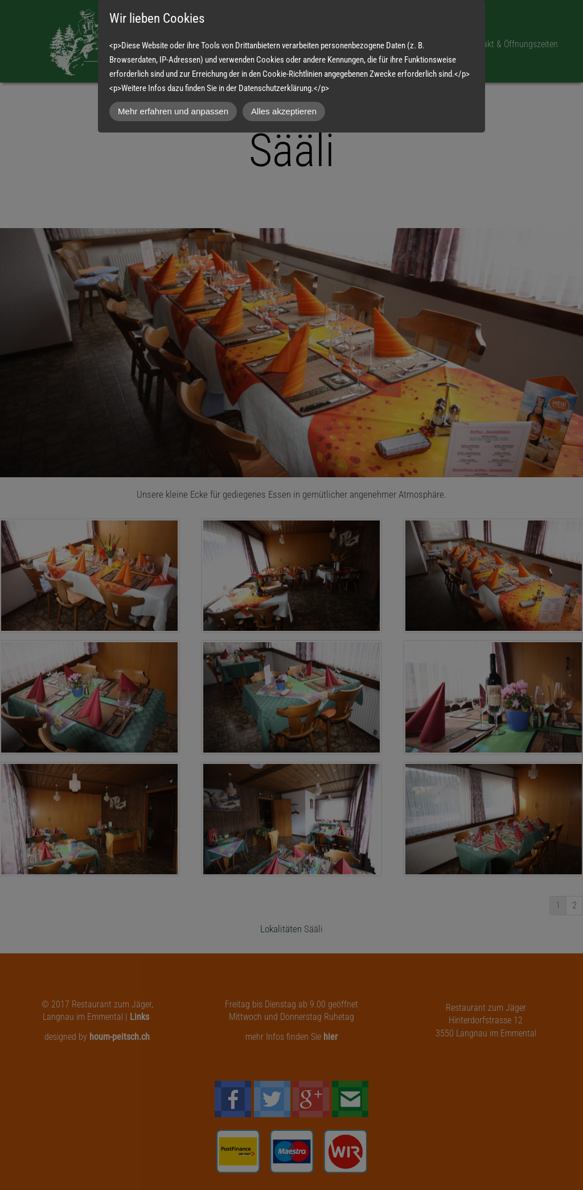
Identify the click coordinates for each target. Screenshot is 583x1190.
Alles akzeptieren (284, 111)
